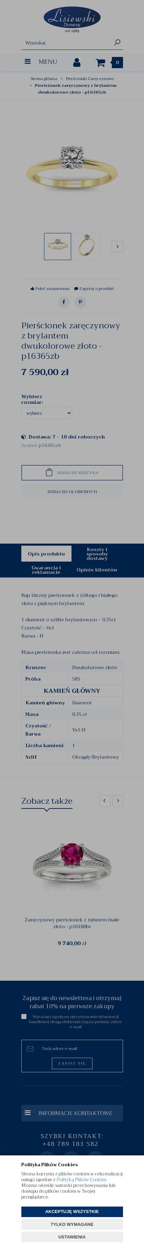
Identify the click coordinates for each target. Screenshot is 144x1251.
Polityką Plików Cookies (81, 1180)
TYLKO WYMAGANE (71, 1224)
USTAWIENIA (72, 1236)
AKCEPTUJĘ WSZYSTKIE (72, 1211)
